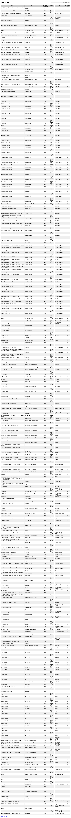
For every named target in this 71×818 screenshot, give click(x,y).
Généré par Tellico (4, 816)
